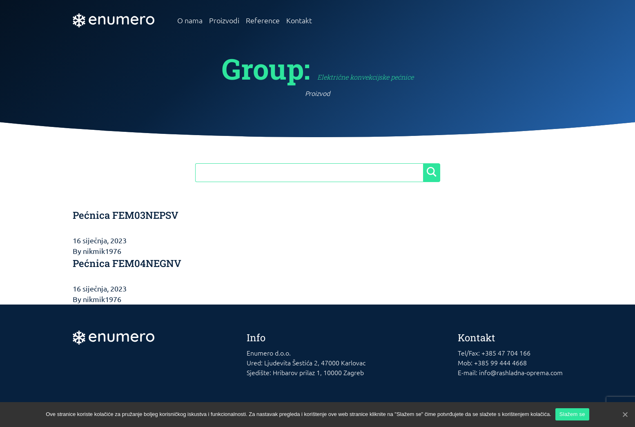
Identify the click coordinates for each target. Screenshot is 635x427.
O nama (190, 20)
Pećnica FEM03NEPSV (125, 215)
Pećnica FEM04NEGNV (127, 263)
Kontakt (299, 20)
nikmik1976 (102, 251)
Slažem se (572, 414)
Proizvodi (224, 20)
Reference (263, 20)
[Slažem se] (625, 414)
